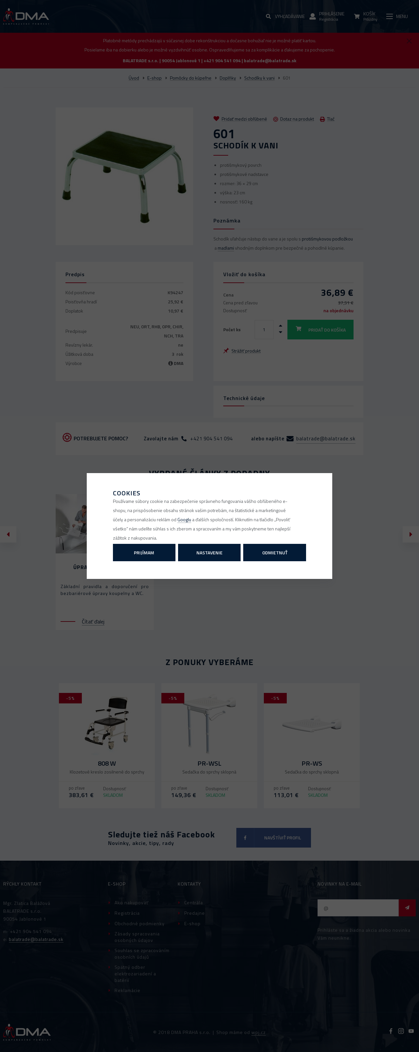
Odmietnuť (274, 552)
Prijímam (144, 552)
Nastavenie (209, 552)
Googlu (184, 519)
